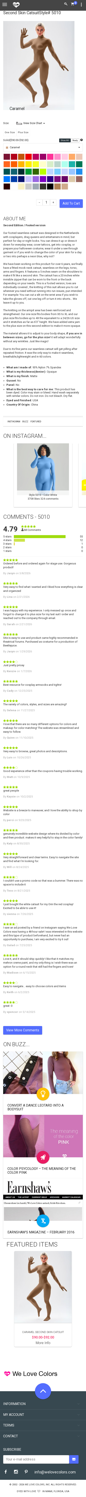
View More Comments (22, 1030)
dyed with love (26, 1491)
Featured (35, 421)
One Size (10, 132)
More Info (43, 1343)
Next (80, 475)
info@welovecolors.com (55, 1472)
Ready (75, 140)
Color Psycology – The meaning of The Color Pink (41, 1171)
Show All (65, 140)
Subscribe (12, 1450)
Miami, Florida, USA (57, 1491)
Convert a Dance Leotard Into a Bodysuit (35, 1107)
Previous (5, 475)
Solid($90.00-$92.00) (16, 140)
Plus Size (23, 132)
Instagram (13, 421)
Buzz (25, 421)
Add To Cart (71, 203)
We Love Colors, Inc (37, 1484)
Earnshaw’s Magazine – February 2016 (41, 1232)
